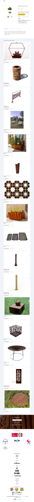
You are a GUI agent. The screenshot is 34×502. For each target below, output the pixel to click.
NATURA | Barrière (6, 106)
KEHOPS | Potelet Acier (6, 292)
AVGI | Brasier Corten (6, 362)
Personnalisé (17, 483)
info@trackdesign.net (18, 497)
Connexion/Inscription (17, 478)
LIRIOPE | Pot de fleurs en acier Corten (8, 222)
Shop (17, 482)
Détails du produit (11, 28)
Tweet (23, 16)
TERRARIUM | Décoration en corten (8, 59)
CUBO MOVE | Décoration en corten (8, 315)
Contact (17, 484)
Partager (22, 16)
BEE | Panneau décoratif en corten (8, 199)
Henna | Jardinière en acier (7, 129)
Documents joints (17, 28)
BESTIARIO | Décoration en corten (8, 408)
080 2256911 (26, 496)
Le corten (17, 479)
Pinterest (27, 16)
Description (6, 28)
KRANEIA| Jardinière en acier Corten (8, 152)
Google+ (25, 16)
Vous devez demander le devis (22, 22)
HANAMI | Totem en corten (7, 385)
